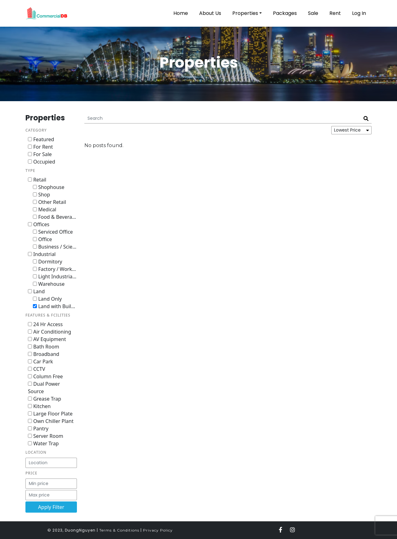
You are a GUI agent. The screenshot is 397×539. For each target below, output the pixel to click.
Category (36, 130)
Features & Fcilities (47, 315)
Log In (359, 13)
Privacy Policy (158, 530)
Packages (285, 13)
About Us (210, 13)
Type (30, 170)
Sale (313, 13)
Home (180, 13)
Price (31, 473)
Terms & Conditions (119, 530)
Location (36, 452)
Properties (245, 13)
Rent (335, 13)
